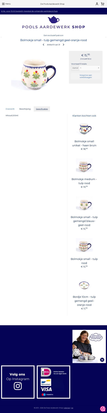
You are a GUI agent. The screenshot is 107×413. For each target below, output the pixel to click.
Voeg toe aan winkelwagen (86, 76)
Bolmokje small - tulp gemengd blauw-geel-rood (84, 221)
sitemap (67, 408)
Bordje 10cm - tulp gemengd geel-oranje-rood (84, 300)
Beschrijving (25, 109)
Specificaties (42, 109)
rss (72, 408)
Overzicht (10, 109)
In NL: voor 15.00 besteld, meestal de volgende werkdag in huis (29, 11)
